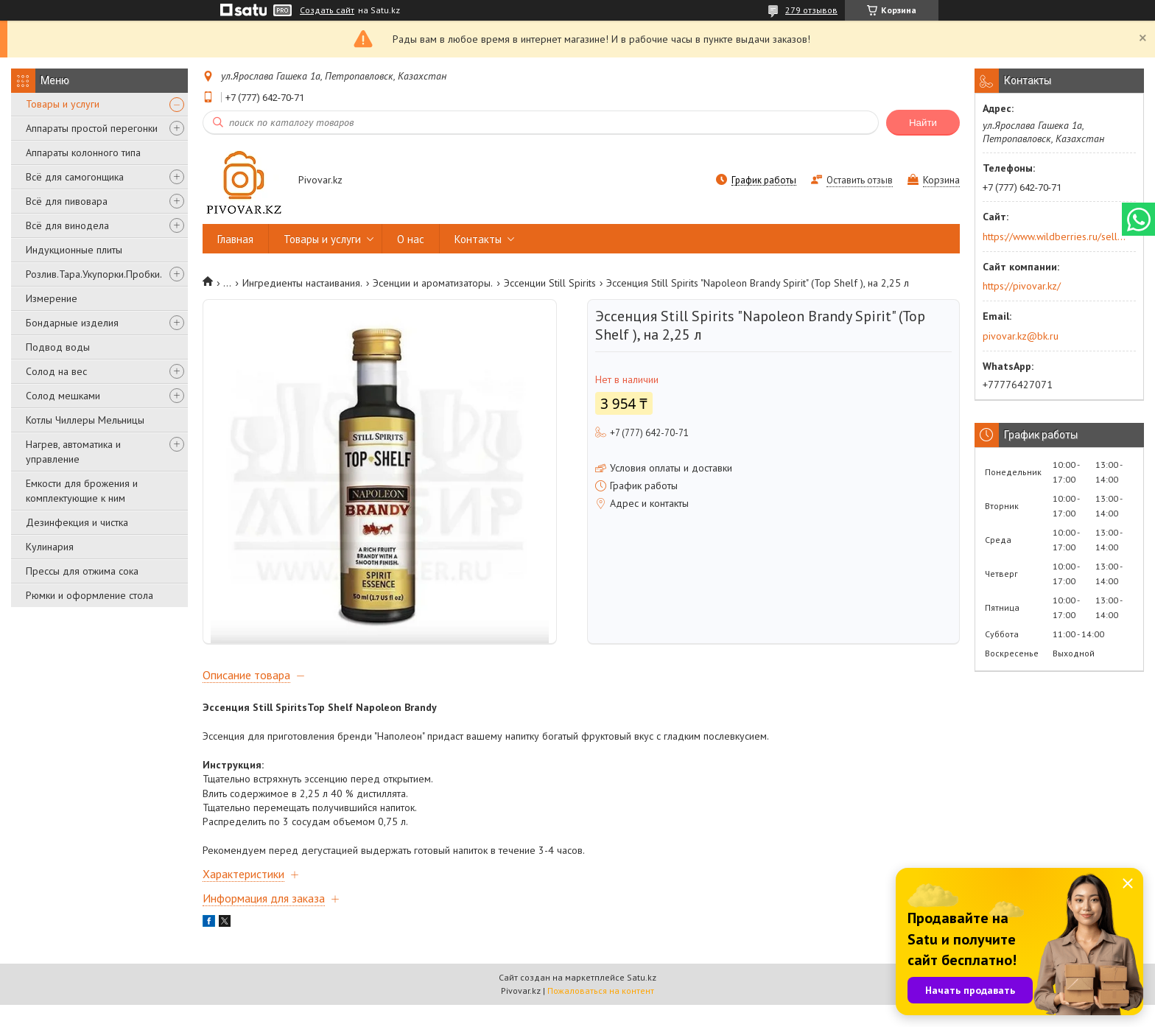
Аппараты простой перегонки (92, 128)
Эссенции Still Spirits (550, 283)
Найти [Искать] (923, 122)
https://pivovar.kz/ (1022, 285)
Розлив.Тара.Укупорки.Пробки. (94, 274)
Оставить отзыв (859, 180)
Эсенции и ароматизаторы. (433, 283)
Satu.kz (641, 999)
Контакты (478, 239)
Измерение (51, 298)
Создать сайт (327, 10)
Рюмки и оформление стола (89, 595)
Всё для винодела (67, 225)
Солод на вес (56, 371)
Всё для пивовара (67, 201)
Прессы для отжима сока (82, 571)
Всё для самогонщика (75, 176)
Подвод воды (58, 347)
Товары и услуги (62, 104)
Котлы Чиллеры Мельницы (85, 420)
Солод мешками (63, 395)
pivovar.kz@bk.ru (1021, 336)
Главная (235, 239)
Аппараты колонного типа (83, 152)
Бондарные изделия (72, 322)
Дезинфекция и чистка (77, 522)
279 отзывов (811, 9)
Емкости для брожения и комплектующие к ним (82, 491)
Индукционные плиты (74, 249)
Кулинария (50, 546)
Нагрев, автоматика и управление (73, 452)
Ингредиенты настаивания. (302, 283)
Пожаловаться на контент (600, 1012)
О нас (410, 239)
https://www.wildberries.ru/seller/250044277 (1054, 236)
